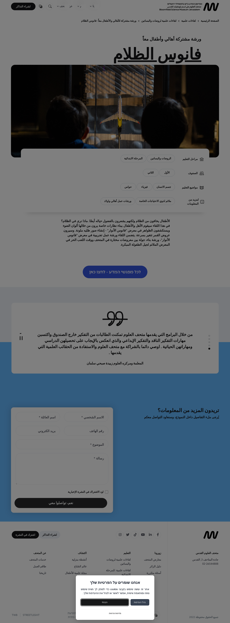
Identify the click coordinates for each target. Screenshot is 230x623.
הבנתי (104, 602)
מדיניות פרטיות (115, 613)
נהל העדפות (140, 602)
